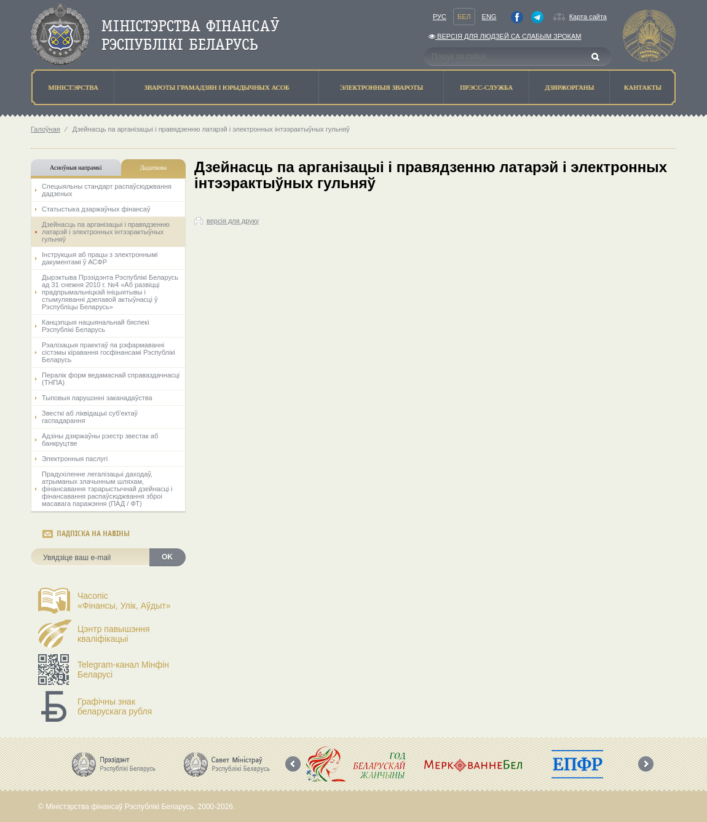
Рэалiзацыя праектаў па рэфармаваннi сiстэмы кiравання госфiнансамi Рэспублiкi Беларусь (108, 352)
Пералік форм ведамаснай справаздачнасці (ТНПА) (111, 378)
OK (167, 557)
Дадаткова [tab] (153, 167)
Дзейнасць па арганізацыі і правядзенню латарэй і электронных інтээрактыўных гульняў (106, 232)
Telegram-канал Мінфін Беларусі (123, 669)
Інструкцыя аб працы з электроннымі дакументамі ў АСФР (99, 258)
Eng (489, 16)
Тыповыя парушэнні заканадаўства (97, 397)
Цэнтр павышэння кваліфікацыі (113, 634)
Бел (464, 16)
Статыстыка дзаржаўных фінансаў (96, 209)
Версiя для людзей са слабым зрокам (505, 36)
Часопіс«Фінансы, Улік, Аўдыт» (124, 601)
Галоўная (45, 129)
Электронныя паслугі (75, 458)
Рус (439, 16)
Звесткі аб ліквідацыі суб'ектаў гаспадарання (90, 416)
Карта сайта (588, 16)
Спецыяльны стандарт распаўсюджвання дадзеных (107, 190)
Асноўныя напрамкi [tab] (75, 167)
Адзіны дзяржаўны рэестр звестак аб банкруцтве (100, 439)
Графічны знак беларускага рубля (114, 706)
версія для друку (233, 220)
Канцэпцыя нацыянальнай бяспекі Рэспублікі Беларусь (95, 325)
